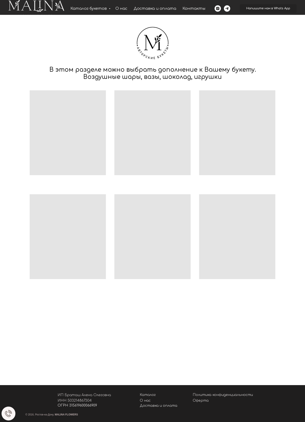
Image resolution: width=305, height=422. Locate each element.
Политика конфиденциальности (223, 395)
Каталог (148, 395)
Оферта (201, 400)
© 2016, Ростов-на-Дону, (51, 414)
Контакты (194, 8)
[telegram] (227, 8)
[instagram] (218, 8)
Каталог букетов (89, 8)
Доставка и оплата (155, 8)
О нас (121, 8)
